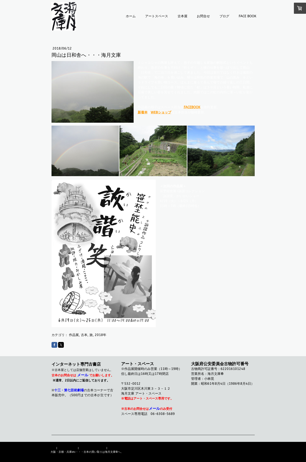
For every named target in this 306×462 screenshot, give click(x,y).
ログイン (250, 455)
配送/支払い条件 (67, 447)
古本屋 (182, 16)
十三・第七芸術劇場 (69, 390)
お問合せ (203, 16)
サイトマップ (116, 447)
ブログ (224, 16)
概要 (53, 447)
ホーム (131, 16)
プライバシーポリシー (92, 447)
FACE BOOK (247, 16)
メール (82, 375)
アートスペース (156, 16)
